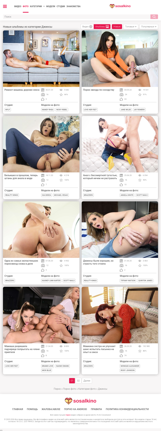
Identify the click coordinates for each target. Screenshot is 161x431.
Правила (96, 409)
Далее (86, 380)
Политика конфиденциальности (127, 409)
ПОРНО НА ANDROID (75, 409)
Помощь (32, 409)
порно (68, 415)
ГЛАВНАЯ (17, 409)
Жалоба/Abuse (51, 409)
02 (78, 380)
